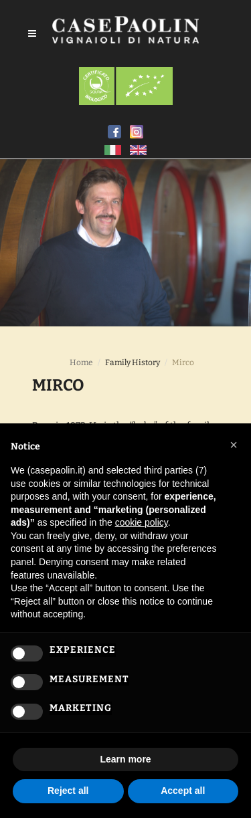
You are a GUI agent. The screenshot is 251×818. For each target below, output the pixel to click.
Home (81, 362)
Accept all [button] (183, 790)
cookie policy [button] (141, 522)
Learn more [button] (125, 759)
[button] (233, 444)
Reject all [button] (68, 790)
